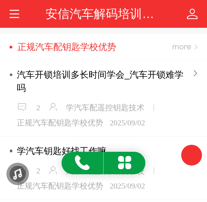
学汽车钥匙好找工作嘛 (62, 151)
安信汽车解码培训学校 (105, 13)
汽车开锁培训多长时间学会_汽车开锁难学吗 (100, 81)
